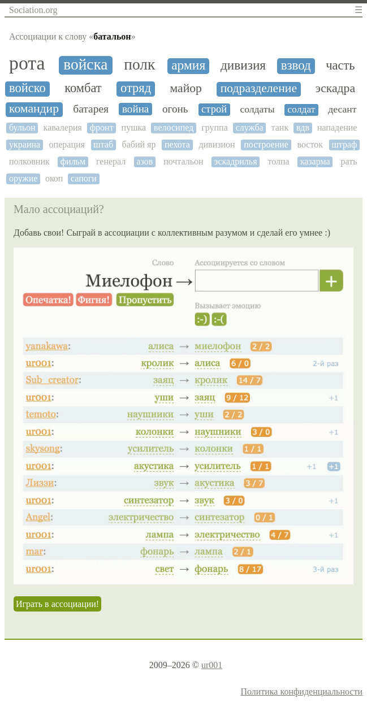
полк (139, 64)
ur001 (211, 665)
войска (85, 64)
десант (342, 109)
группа (214, 127)
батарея (91, 109)
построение (266, 144)
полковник (29, 161)
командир (34, 108)
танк (280, 127)
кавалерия (63, 127)
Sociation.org (33, 10)
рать (349, 161)
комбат (83, 88)
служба (250, 127)
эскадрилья (235, 161)
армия (188, 65)
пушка (134, 127)
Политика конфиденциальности (301, 691)
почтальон (183, 161)
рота (27, 63)
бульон (22, 127)
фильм (73, 161)
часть (340, 65)
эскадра (335, 88)
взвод (296, 65)
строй (214, 109)
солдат (301, 109)
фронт (102, 127)
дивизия (243, 65)
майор (185, 88)
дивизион (216, 144)
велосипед (173, 127)
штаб (103, 144)
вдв (302, 127)
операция (67, 144)
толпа (278, 161)
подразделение (259, 88)
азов (144, 161)
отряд (135, 88)
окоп (54, 178)
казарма (315, 161)
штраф (344, 144)
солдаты (257, 109)
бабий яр (139, 144)
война (135, 109)
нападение (337, 127)
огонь (175, 109)
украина (24, 144)
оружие (23, 178)
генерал (111, 161)
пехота (177, 144)
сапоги (84, 178)
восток (310, 144)
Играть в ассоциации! (57, 604)
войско (27, 88)
